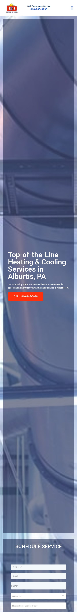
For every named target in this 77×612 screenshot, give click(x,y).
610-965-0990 (38, 9)
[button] (72, 8)
